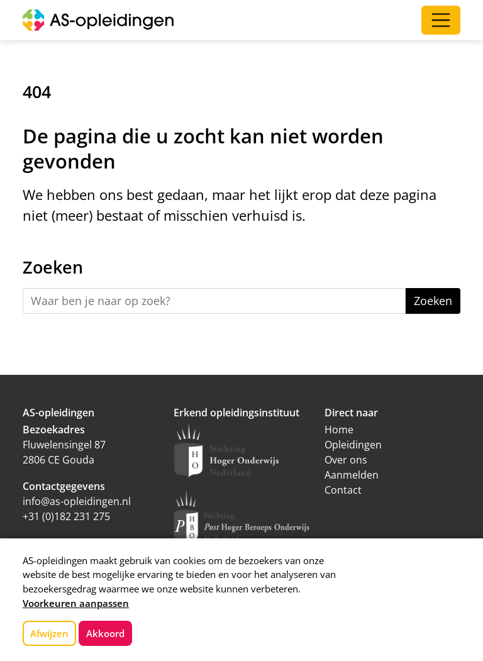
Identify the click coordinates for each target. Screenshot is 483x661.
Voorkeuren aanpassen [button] (76, 603)
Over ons (346, 460)
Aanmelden (352, 475)
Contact (343, 490)
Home (339, 429)
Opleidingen (353, 445)
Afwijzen (49, 633)
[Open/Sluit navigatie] (440, 20)
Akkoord (105, 633)
